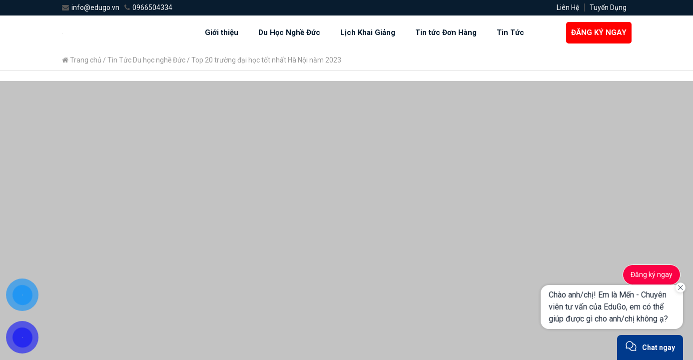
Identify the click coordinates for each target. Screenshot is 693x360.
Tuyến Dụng (608, 8)
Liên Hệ (568, 8)
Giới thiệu (221, 32)
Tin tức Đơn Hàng (446, 32)
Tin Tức (510, 32)
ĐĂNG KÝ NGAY (599, 32)
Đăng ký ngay (652, 274)
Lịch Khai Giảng (367, 32)
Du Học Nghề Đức (289, 32)
